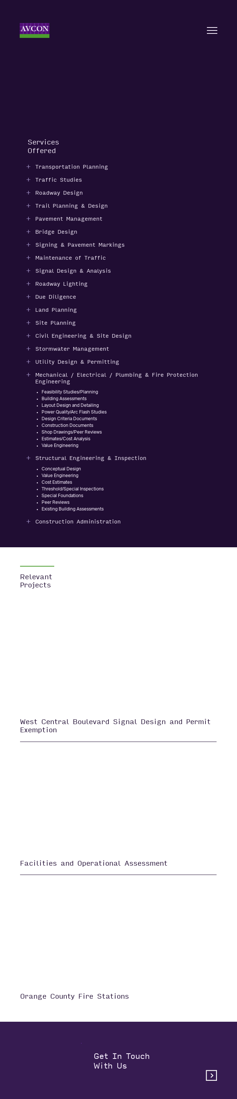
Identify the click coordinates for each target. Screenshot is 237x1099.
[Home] (34, 30)
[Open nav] (212, 30)
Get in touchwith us (155, 1066)
